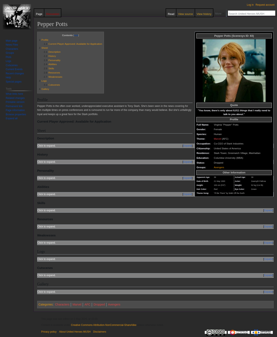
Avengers (219, 167)
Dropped (99, 304)
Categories (45, 304)
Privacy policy (48, 331)
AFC (87, 304)
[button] (11, 118)
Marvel (217, 138)
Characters (62, 304)
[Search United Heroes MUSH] (249, 14)
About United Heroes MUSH (75, 331)
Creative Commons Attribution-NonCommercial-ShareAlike (103, 325)
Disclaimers (99, 331)
